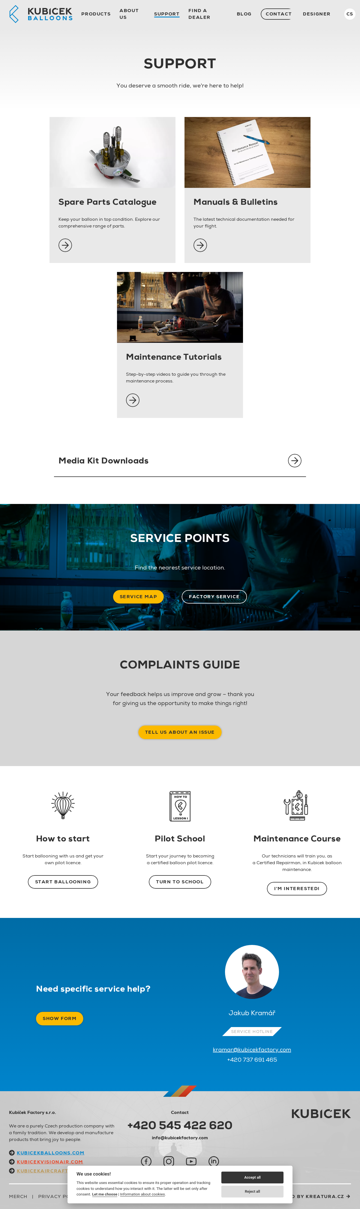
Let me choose (104, 1194)
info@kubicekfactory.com (180, 1138)
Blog (244, 14)
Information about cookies (142, 1194)
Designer (317, 14)
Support (166, 14)
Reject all (252, 1191)
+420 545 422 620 (180, 1125)
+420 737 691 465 (252, 1059)
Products (96, 14)
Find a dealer (199, 14)
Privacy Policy (60, 1196)
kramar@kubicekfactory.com (252, 1049)
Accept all (252, 1177)
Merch (18, 1196)
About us (129, 14)
